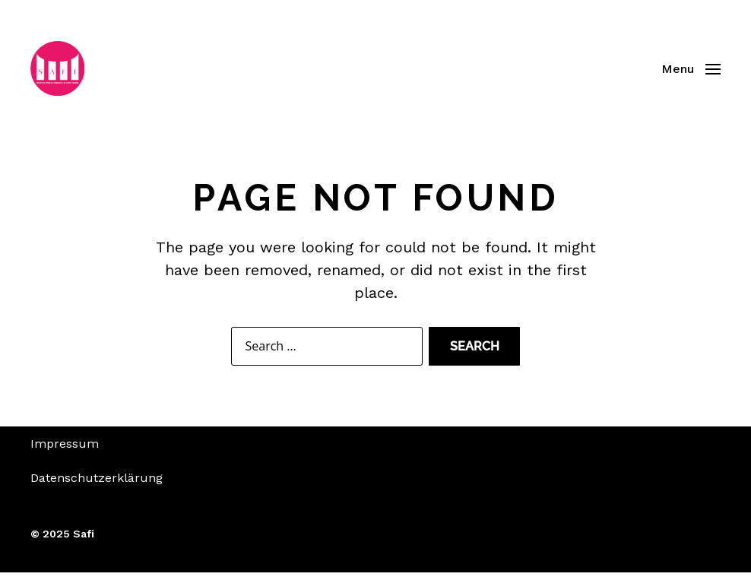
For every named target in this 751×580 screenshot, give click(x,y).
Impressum (64, 451)
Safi (83, 541)
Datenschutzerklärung (96, 485)
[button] (691, 72)
